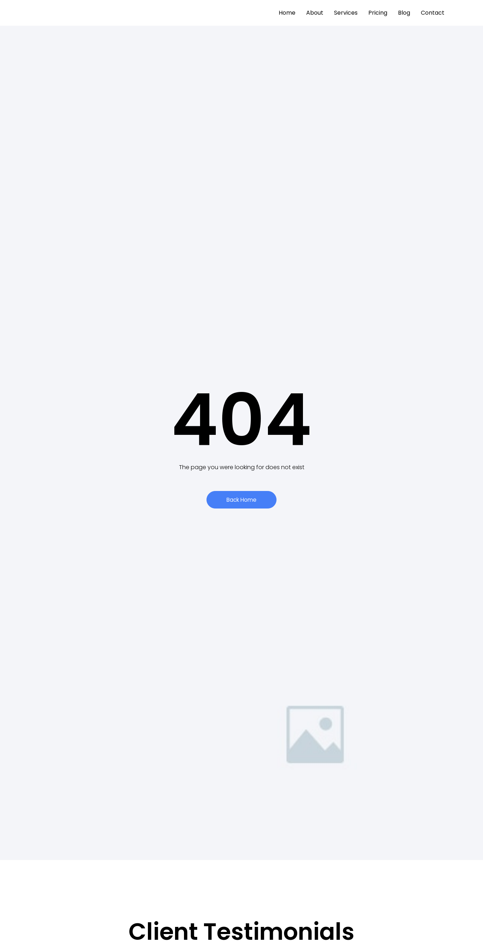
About (314, 13)
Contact (432, 13)
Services (346, 13)
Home (287, 13)
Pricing (377, 13)
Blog (404, 13)
